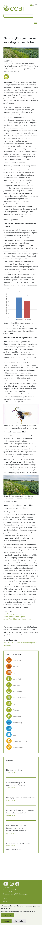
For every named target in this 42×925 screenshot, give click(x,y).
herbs (15, 704)
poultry (16, 667)
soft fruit (16, 685)
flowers (16, 710)
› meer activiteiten (13, 849)
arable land (17, 691)
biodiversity (18, 729)
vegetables (17, 716)
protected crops (19, 698)
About (5, 902)
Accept (6, 921)
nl (36, 5)
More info (7, 915)
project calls (18, 747)
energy (15, 735)
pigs (14, 673)
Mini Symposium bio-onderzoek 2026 (20, 798)
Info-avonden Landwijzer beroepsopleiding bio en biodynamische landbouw (16, 828)
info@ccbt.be (10, 892)
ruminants (17, 660)
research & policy (20, 741)
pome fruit (17, 679)
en (31, 5)
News (5, 898)
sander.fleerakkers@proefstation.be (17, 619)
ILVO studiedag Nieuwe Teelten (18, 843)
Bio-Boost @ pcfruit (14, 770)
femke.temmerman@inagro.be (14, 616)
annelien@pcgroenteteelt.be (14, 614)
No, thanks (19, 921)
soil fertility (17, 723)
